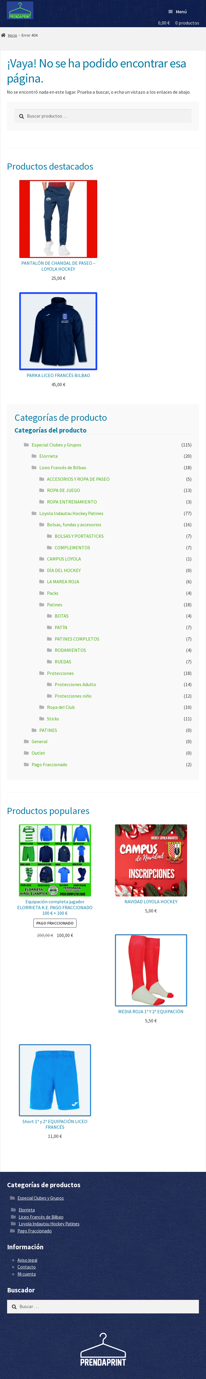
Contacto (26, 1267)
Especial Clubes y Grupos (56, 445)
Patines (54, 605)
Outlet (38, 753)
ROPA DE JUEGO (63, 490)
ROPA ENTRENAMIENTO (72, 502)
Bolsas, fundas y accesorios (74, 524)
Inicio (12, 35)
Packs (53, 593)
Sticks (53, 719)
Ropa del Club (61, 707)
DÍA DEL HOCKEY (64, 570)
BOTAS (62, 616)
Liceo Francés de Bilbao (62, 467)
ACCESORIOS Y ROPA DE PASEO (78, 479)
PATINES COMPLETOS (77, 639)
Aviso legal (27, 1260)
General (40, 741)
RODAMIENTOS (70, 650)
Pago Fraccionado (49, 764)
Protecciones (60, 673)
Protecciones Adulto (75, 684)
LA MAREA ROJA (63, 581)
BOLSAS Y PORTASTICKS (79, 536)
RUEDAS (63, 662)
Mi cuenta (26, 1274)
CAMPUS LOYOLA (64, 559)
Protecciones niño (73, 696)
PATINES (48, 730)
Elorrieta (48, 456)
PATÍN (61, 627)
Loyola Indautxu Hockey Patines (71, 513)
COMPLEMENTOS (72, 547)
